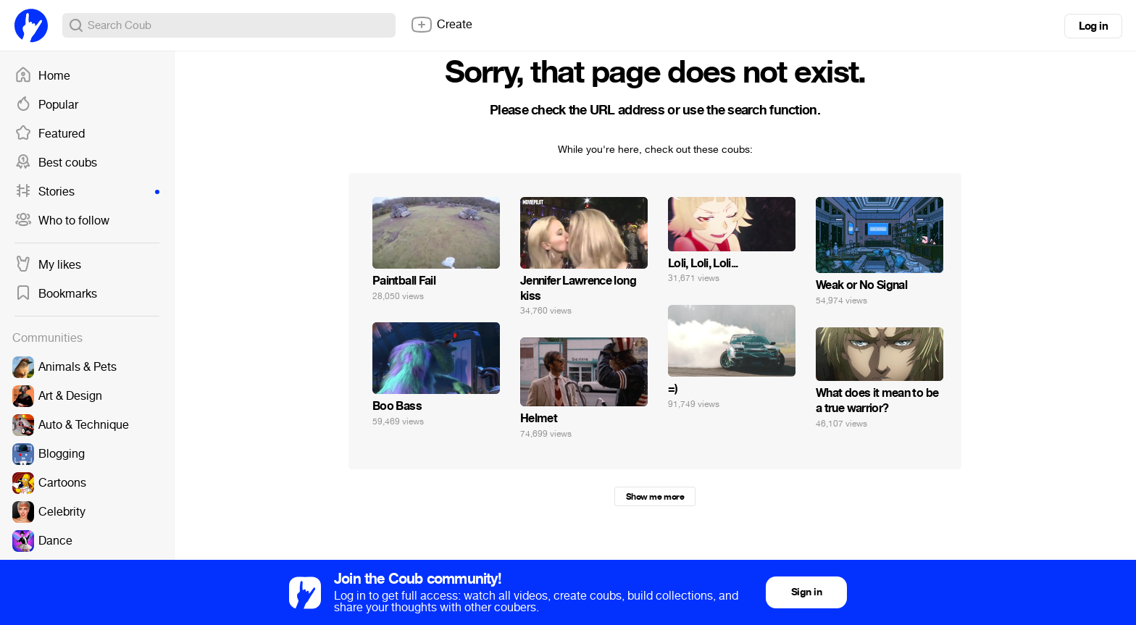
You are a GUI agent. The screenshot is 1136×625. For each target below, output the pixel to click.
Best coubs (55, 163)
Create (441, 24)
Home (42, 76)
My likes (47, 265)
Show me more (655, 497)
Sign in (806, 592)
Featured (49, 134)
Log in (1093, 26)
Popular (46, 105)
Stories (86, 192)
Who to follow (61, 221)
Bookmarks (55, 294)
